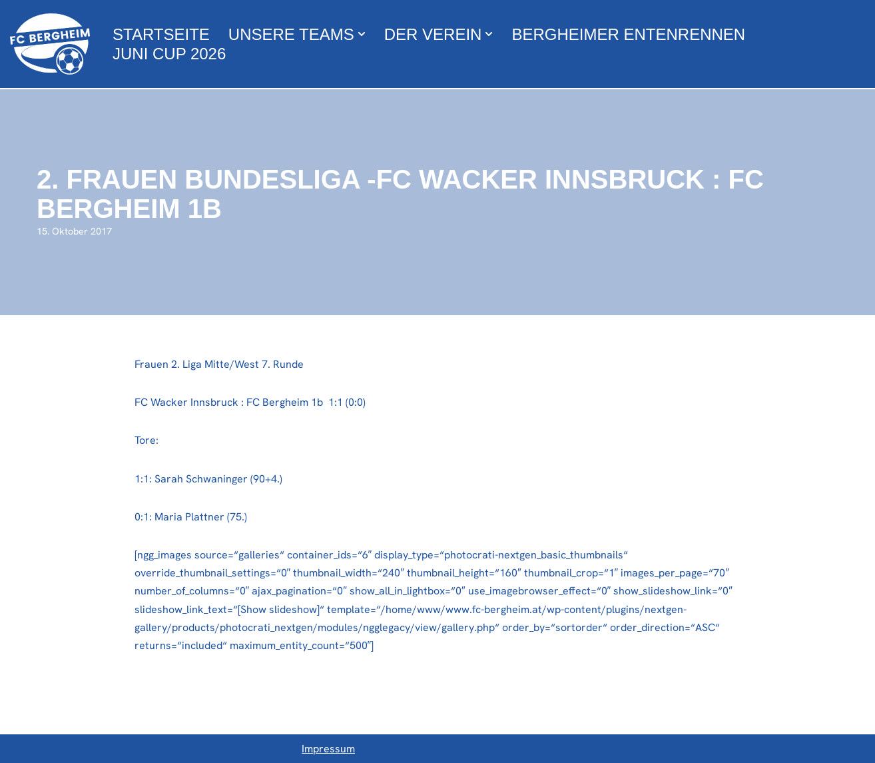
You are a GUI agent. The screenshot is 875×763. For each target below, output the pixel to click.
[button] (362, 34)
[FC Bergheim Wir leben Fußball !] (50, 44)
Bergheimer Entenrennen (628, 34)
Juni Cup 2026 (169, 54)
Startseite (161, 34)
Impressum (328, 749)
